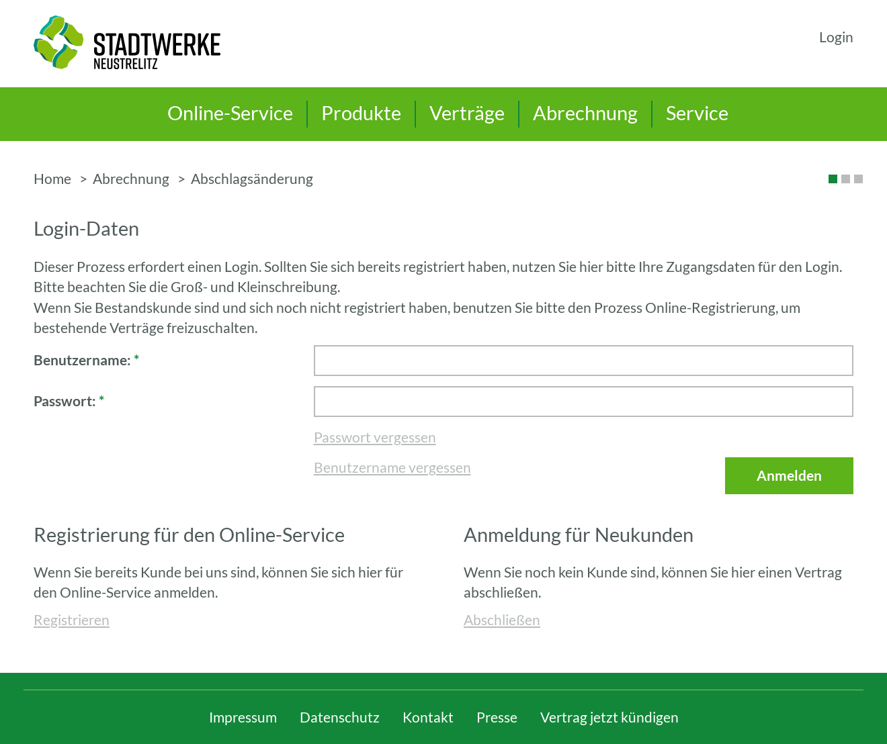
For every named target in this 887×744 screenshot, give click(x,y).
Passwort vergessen (375, 437)
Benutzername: (86, 360)
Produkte (361, 112)
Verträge (467, 112)
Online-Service (230, 112)
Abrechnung (585, 112)
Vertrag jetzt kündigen (609, 717)
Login (836, 37)
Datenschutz (340, 717)
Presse (496, 717)
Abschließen (502, 620)
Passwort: (69, 401)
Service (697, 112)
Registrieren (72, 620)
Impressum (243, 717)
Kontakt (428, 717)
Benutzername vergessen (392, 467)
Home (52, 178)
